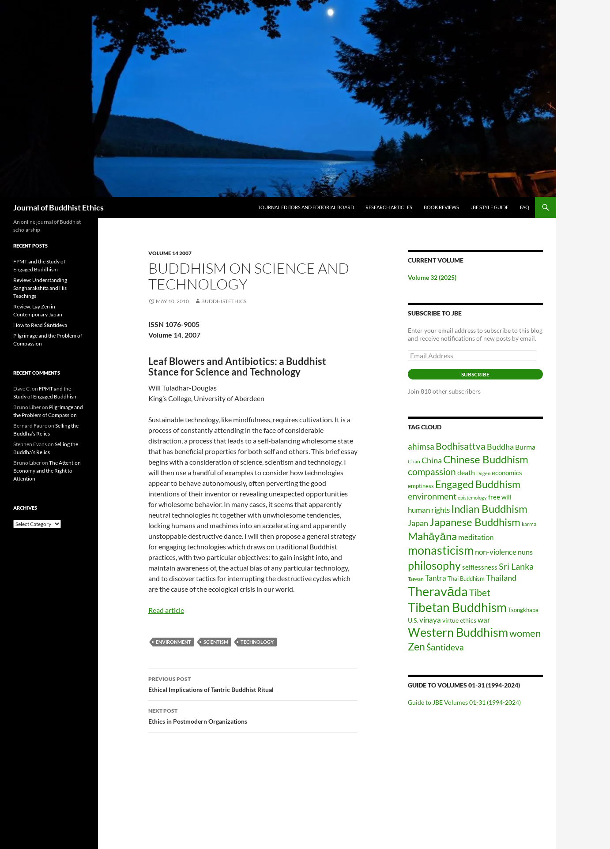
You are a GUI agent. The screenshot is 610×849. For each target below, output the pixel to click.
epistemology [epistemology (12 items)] (472, 497)
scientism (215, 642)
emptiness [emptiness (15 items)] (421, 485)
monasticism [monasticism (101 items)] (441, 550)
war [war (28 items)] (484, 619)
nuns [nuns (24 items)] (525, 552)
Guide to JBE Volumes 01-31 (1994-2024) (464, 702)
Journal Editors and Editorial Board (306, 207)
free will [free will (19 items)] (500, 497)
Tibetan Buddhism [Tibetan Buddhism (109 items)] (457, 607)
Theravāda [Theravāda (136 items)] (438, 591)
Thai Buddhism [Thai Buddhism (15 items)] (466, 578)
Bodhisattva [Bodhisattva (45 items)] (461, 445)
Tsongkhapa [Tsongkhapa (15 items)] (523, 609)
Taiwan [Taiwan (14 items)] (416, 578)
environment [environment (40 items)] (432, 496)
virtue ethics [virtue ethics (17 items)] (459, 620)
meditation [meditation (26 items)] (475, 537)
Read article (166, 610)
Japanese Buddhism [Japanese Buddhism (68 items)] (474, 521)
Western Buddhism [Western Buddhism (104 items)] (458, 632)
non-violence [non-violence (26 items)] (495, 551)
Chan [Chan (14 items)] (414, 461)
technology (257, 642)
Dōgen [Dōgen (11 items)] (483, 473)
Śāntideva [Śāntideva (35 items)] (445, 647)
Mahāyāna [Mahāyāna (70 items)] (432, 536)
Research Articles (388, 207)
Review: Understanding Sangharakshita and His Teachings (40, 288)
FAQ (524, 207)
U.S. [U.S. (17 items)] (413, 620)
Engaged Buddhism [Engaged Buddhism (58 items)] (477, 484)
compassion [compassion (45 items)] (432, 471)
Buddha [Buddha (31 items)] (500, 446)
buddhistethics (223, 301)
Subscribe (475, 374)
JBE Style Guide (489, 207)
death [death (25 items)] (466, 472)
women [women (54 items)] (525, 633)
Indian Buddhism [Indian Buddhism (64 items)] (489, 509)
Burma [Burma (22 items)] (525, 447)
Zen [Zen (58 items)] (416, 646)
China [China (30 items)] (432, 460)
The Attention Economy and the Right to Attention (47, 470)
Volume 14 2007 (170, 253)
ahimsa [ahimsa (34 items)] (421, 446)
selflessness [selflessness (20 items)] (479, 567)
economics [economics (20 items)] (507, 473)
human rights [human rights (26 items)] (429, 510)
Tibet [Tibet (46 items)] (479, 592)
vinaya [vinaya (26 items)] (430, 619)
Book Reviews (441, 207)
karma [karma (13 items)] (529, 524)
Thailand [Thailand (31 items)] (501, 577)
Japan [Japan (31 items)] (418, 523)
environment (173, 642)
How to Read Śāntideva (40, 325)
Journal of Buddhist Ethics (58, 207)
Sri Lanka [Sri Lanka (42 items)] (516, 566)
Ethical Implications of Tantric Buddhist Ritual (253, 683)
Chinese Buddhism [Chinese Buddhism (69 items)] (485, 459)
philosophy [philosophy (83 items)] (434, 565)
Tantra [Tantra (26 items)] (435, 577)
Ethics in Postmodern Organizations (253, 715)
